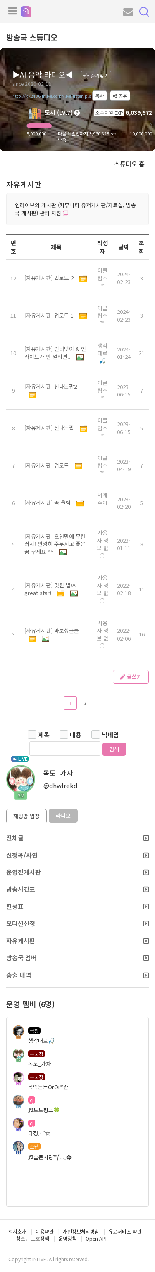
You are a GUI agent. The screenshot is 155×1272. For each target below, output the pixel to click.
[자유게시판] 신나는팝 (50, 428)
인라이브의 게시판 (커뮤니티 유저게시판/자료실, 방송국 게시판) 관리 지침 (75, 209)
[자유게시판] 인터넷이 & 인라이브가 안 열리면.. (55, 353)
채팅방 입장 (26, 816)
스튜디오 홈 (129, 163)
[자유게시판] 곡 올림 (48, 502)
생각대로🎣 (102, 353)
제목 (44, 734)
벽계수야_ (102, 502)
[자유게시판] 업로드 (47, 465)
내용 (75, 734)
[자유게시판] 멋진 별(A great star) (50, 589)
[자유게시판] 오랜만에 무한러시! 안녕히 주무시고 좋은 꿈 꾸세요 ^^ (55, 543)
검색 (114, 749)
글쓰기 (131, 677)
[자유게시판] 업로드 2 (49, 278)
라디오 (63, 815)
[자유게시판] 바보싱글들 (51, 630)
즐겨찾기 (96, 75)
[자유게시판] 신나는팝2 (50, 386)
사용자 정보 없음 (102, 544)
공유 (120, 95)
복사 (99, 95)
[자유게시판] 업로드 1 (49, 315)
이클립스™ (102, 278)
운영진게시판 (77, 872)
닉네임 (110, 734)
